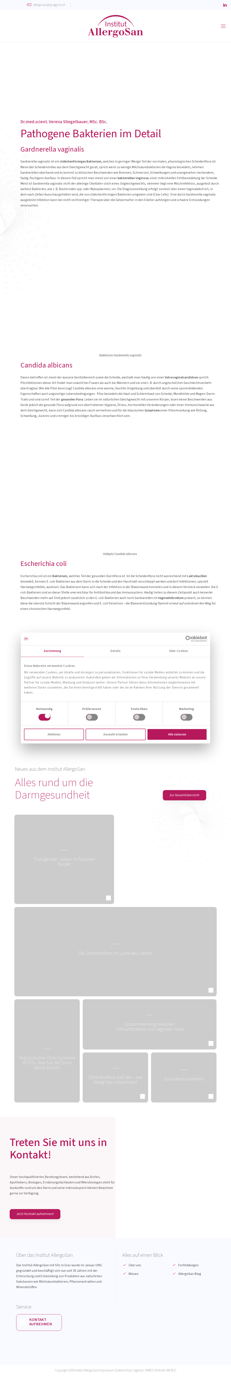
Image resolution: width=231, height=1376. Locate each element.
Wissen (133, 1274)
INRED (149, 1370)
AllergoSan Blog (189, 1274)
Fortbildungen (188, 1265)
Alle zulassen (177, 734)
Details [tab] (115, 651)
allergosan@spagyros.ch (49, 5)
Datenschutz (124, 1370)
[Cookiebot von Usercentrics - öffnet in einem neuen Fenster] (188, 639)
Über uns (135, 1265)
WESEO (171, 1370)
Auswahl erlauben (115, 734)
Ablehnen (54, 734)
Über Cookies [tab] (178, 651)
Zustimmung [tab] (52, 651)
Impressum (106, 1370)
